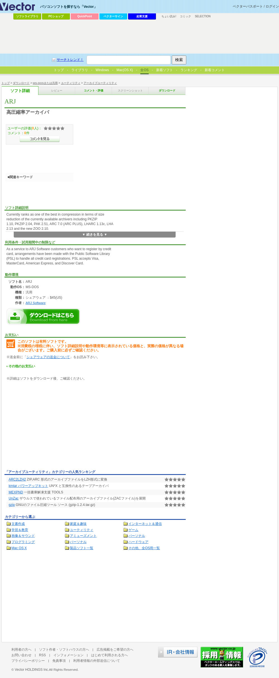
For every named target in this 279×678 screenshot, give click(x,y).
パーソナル (136, 536)
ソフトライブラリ (27, 16)
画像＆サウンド (23, 536)
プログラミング (23, 542)
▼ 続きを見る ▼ (94, 235)
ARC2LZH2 (17, 479)
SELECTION (203, 16)
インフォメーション (68, 655)
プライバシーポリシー (28, 661)
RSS (42, 655)
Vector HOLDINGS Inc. (32, 670)
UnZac (14, 498)
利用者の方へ (21, 650)
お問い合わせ (21, 655)
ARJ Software (36, 303)
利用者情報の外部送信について (96, 661)
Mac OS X (19, 548)
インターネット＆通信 (145, 524)
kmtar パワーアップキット (28, 486)
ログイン (272, 6)
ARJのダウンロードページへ (43, 316)
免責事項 (59, 661)
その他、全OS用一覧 (144, 548)
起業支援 (142, 16)
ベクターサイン (113, 16)
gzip (12, 505)
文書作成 (18, 524)
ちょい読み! (168, 16)
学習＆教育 (19, 530)
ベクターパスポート (248, 6)
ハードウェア (138, 542)
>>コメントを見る (39, 139)
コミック (185, 16)
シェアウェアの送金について (48, 357)
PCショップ (55, 16)
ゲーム (133, 530)
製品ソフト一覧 (81, 548)
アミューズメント (83, 536)
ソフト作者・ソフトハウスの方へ (64, 650)
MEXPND (16, 492)
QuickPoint (84, 16)
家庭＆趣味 (78, 524)
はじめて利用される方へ (109, 655)
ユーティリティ (81, 530)
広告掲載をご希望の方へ (115, 650)
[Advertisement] (51, 426)
